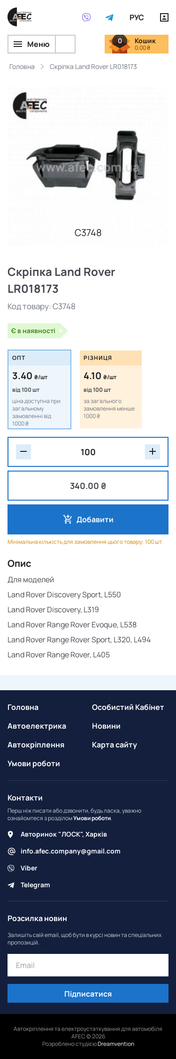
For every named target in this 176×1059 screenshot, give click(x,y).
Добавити (95, 519)
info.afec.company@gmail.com (71, 850)
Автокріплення (36, 744)
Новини (106, 726)
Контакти (25, 797)
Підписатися (88, 994)
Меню (32, 44)
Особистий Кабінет (128, 707)
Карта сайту (114, 744)
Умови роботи (34, 763)
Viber (29, 867)
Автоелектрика (37, 726)
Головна (23, 707)
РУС (137, 17)
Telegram (35, 884)
